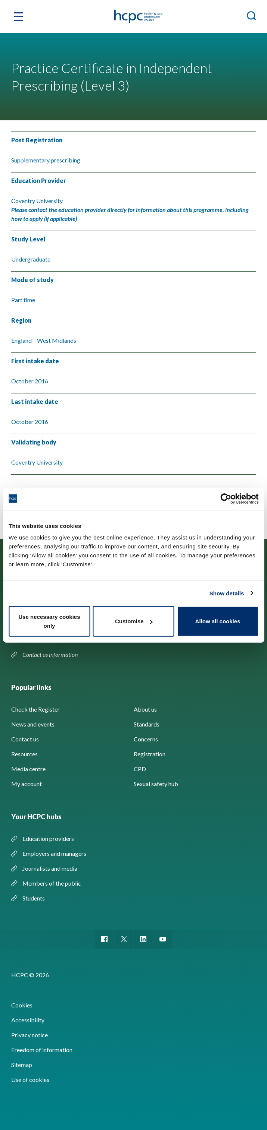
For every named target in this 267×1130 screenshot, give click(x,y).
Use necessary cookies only (49, 621)
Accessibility (27, 1019)
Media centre (28, 768)
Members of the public (51, 883)
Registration (149, 753)
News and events (33, 724)
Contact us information (50, 654)
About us (145, 709)
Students (33, 898)
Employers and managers (54, 853)
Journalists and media (49, 868)
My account (26, 783)
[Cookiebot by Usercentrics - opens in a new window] (225, 498)
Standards (146, 724)
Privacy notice (29, 1034)
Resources (24, 753)
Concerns (146, 739)
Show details (226, 593)
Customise (134, 621)
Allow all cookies (217, 621)
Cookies (21, 1005)
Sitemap (21, 1064)
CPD (140, 768)
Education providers (48, 838)
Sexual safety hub (156, 783)
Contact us (25, 739)
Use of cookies (30, 1079)
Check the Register (35, 709)
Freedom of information (41, 1049)
